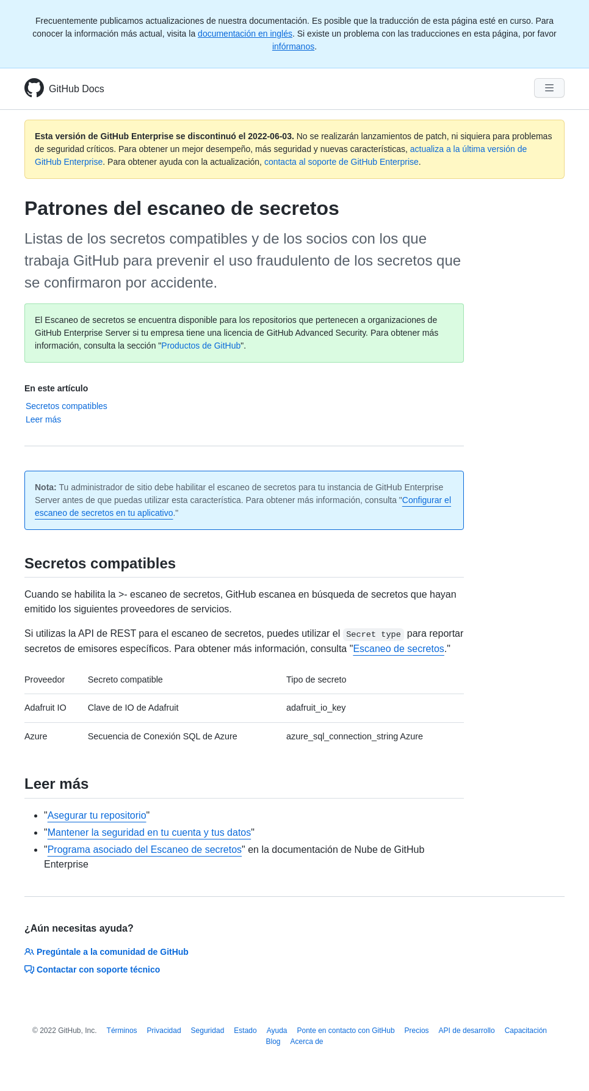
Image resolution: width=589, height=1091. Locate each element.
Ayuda (277, 1030)
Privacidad (164, 1030)
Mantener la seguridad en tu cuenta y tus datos (149, 832)
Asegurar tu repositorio (97, 815)
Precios (417, 1030)
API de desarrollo (467, 1030)
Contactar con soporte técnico (92, 969)
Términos (122, 1030)
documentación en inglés (245, 33)
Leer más (43, 419)
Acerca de (307, 1041)
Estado (245, 1030)
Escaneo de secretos (398, 648)
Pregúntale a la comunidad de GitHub (106, 952)
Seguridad (208, 1030)
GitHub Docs (76, 89)
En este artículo (56, 388)
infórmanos (293, 46)
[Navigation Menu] (549, 88)
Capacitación (526, 1030)
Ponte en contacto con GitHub (345, 1030)
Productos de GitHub (200, 345)
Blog (273, 1041)
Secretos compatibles (66, 406)
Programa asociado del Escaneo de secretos (145, 849)
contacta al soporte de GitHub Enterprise (341, 162)
